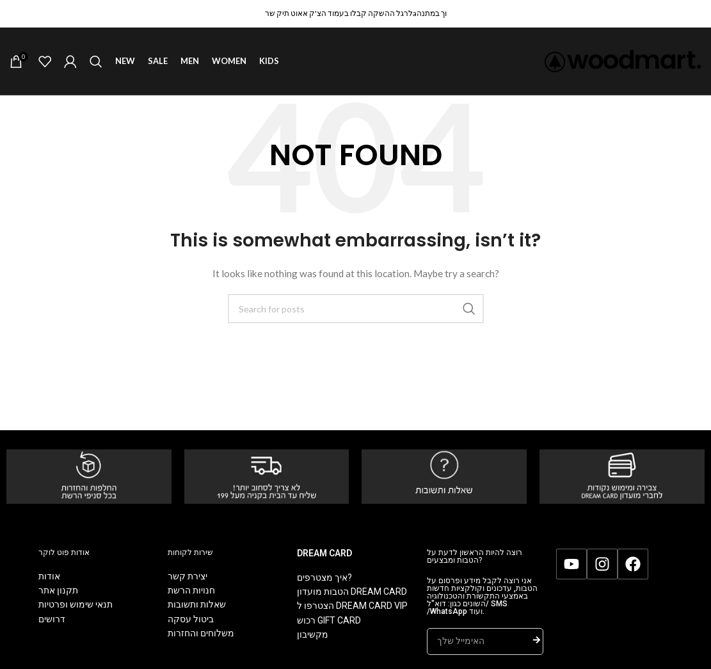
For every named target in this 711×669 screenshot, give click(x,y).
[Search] (96, 61)
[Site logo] (623, 59)
